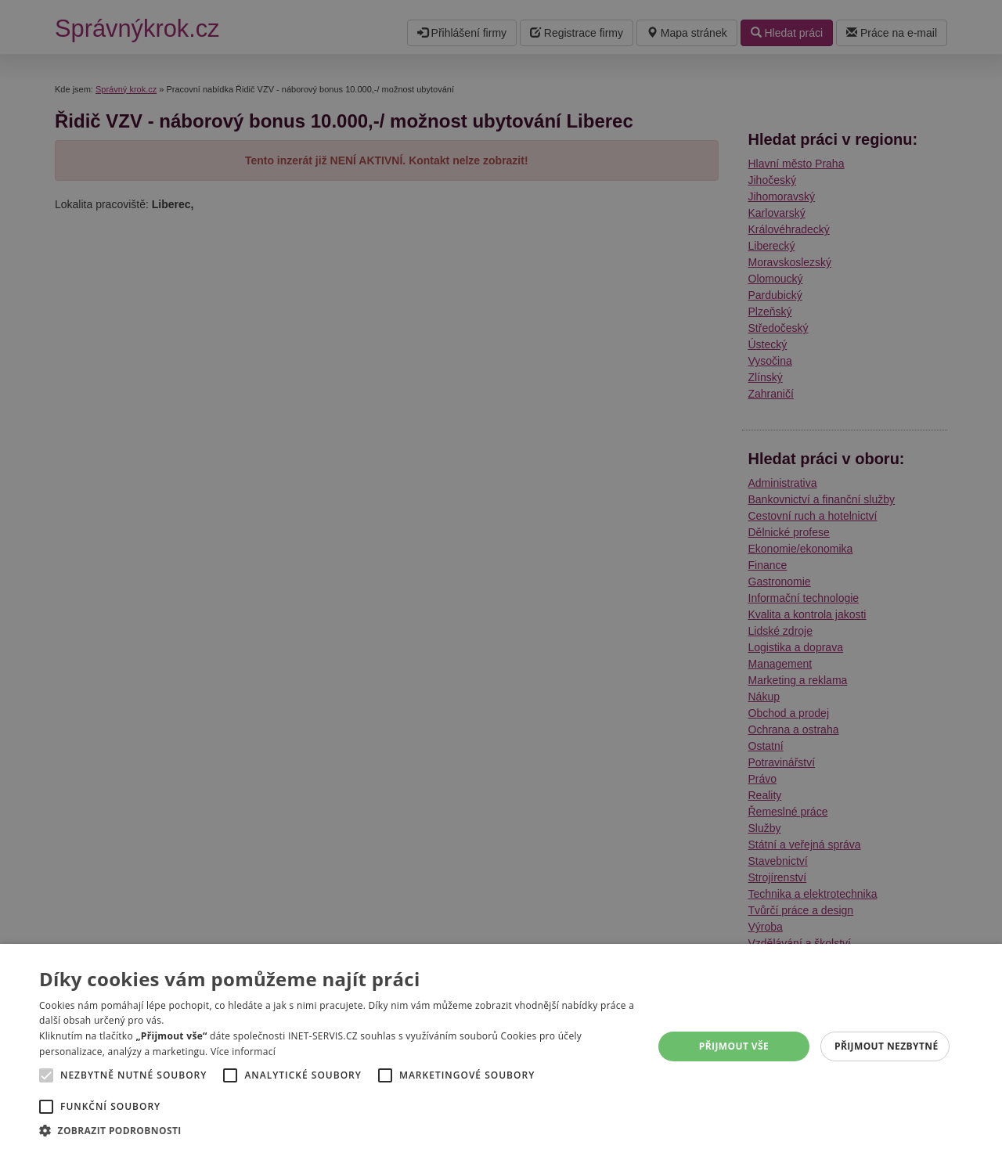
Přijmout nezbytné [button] (886, 1046)
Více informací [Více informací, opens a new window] (243, 1051)
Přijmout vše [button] (734, 1046)
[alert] (501, 574)
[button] (337, 1129)
